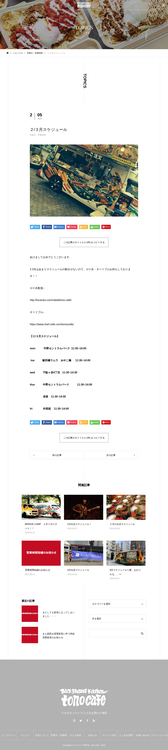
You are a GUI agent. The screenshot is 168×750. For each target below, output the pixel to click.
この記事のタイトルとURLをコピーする (84, 242)
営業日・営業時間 (38, 135)
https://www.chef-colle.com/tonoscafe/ (52, 324)
